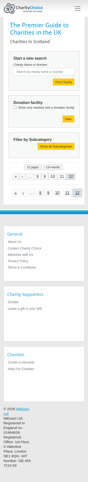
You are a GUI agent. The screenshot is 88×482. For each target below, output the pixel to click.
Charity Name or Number (30, 64)
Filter (68, 119)
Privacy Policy (18, 261)
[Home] (25, 8)
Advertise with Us (20, 255)
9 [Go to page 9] (45, 177)
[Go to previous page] (22, 177)
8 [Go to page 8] (38, 177)
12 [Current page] (71, 177)
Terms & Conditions (22, 267)
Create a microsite (21, 362)
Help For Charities (21, 369)
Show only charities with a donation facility (46, 107)
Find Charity (63, 82)
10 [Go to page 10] (53, 177)
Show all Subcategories (56, 146)
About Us (14, 242)
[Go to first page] (16, 177)
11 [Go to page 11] (62, 177)
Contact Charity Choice (25, 248)
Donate (13, 302)
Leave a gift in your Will (25, 308)
